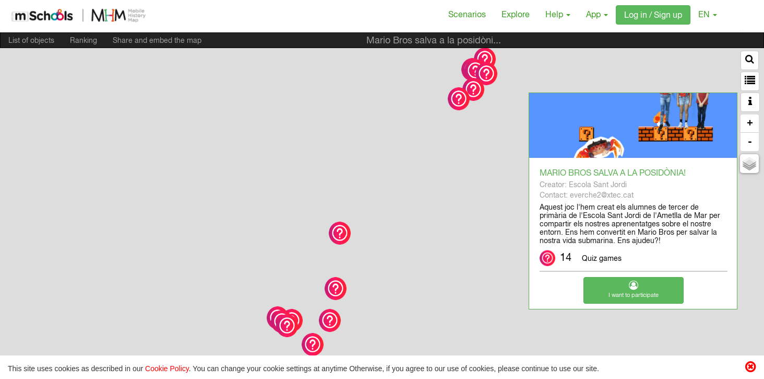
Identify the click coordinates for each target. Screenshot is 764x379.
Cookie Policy (167, 368)
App (597, 16)
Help (557, 16)
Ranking (83, 41)
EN (707, 16)
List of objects (31, 41)
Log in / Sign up (653, 16)
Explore (516, 16)
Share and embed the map (157, 41)
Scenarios (467, 16)
